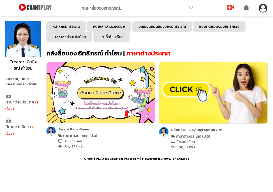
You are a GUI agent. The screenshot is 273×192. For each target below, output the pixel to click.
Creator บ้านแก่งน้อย (69, 37)
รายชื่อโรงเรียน (111, 37)
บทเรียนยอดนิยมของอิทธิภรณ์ (162, 26)
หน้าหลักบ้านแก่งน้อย (109, 26)
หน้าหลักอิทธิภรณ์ (66, 26)
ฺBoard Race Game (73, 129)
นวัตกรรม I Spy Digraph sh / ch (196, 129)
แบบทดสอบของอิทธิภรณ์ (219, 26)
